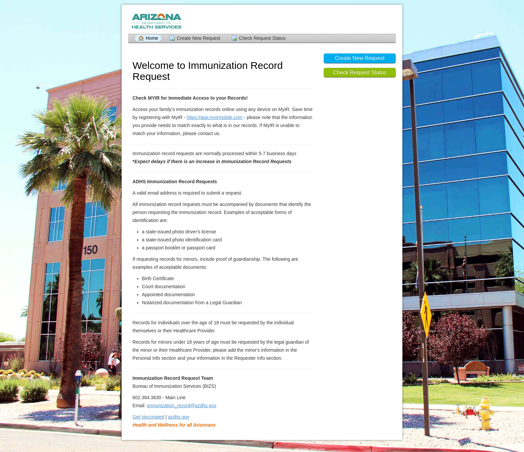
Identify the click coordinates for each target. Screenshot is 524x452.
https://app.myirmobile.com (214, 117)
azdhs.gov (178, 417)
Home (152, 38)
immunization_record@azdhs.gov (181, 405)
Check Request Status (262, 38)
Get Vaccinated (148, 417)
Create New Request (198, 38)
